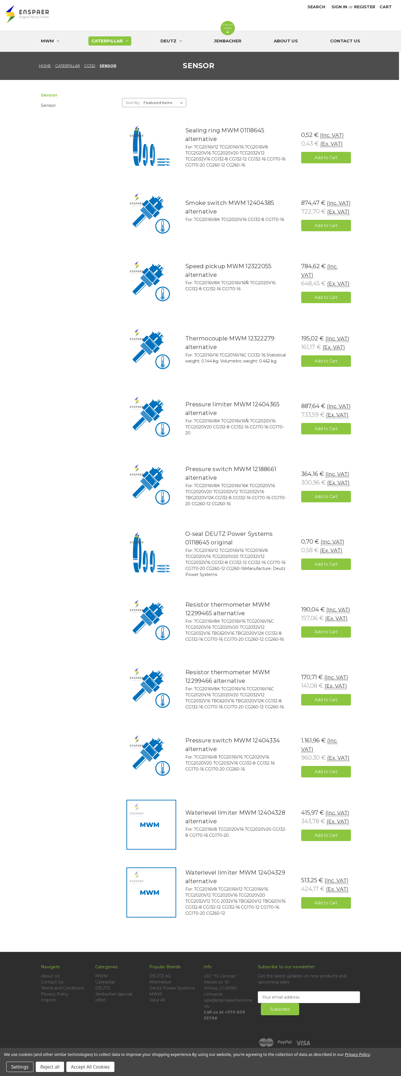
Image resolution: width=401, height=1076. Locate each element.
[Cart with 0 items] (385, 7)
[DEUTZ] (171, 41)
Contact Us (345, 41)
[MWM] (50, 41)
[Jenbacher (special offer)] (228, 41)
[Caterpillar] (109, 41)
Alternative (160, 982)
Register (364, 6)
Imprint (48, 1000)
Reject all (49, 1067)
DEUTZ (102, 988)
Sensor (48, 105)
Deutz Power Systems (172, 988)
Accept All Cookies (90, 1067)
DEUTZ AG (160, 976)
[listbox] (164, 102)
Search (316, 6)
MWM (101, 976)
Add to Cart (326, 157)
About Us (286, 41)
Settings (20, 1067)
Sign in (339, 6)
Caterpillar (105, 982)
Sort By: (133, 102)
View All (157, 1000)
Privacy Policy (55, 994)
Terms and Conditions (62, 988)
